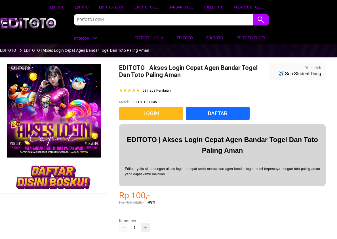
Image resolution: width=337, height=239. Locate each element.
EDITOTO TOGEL (146, 7)
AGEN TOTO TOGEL (248, 7)
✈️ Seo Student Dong (299, 73)
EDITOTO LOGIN (111, 7)
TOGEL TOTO (213, 7)
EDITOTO (82, 7)
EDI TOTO (57, 7)
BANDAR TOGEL (181, 7)
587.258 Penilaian (157, 90)
